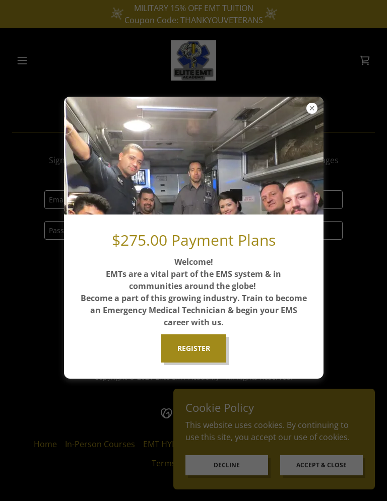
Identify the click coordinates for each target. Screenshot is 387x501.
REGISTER (193, 348)
